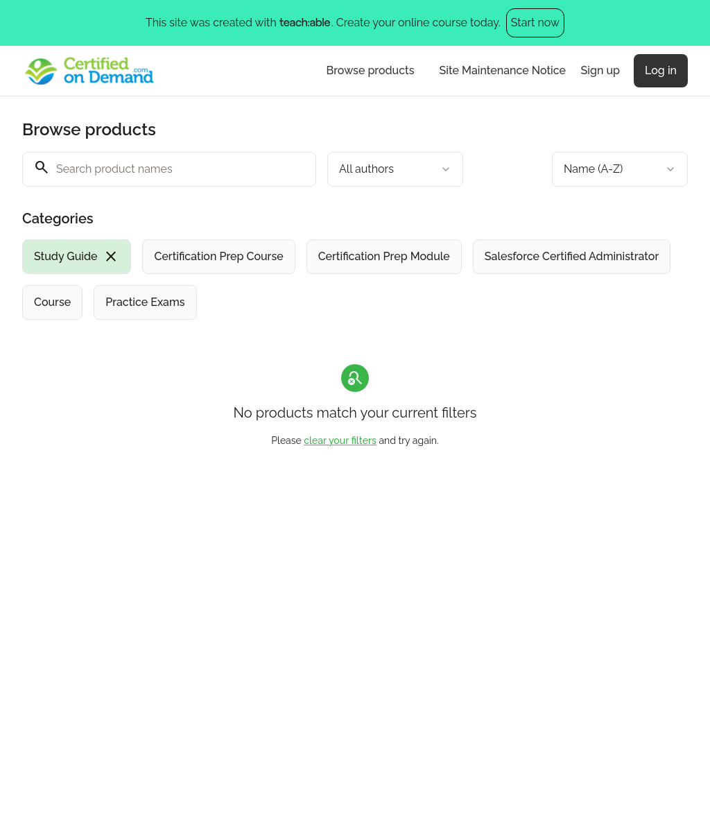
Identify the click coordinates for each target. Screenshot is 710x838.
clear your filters (340, 440)
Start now (535, 22)
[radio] (76, 256)
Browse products (371, 70)
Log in (661, 70)
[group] (355, 279)
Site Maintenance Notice (503, 70)
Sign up (600, 70)
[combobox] (395, 169)
